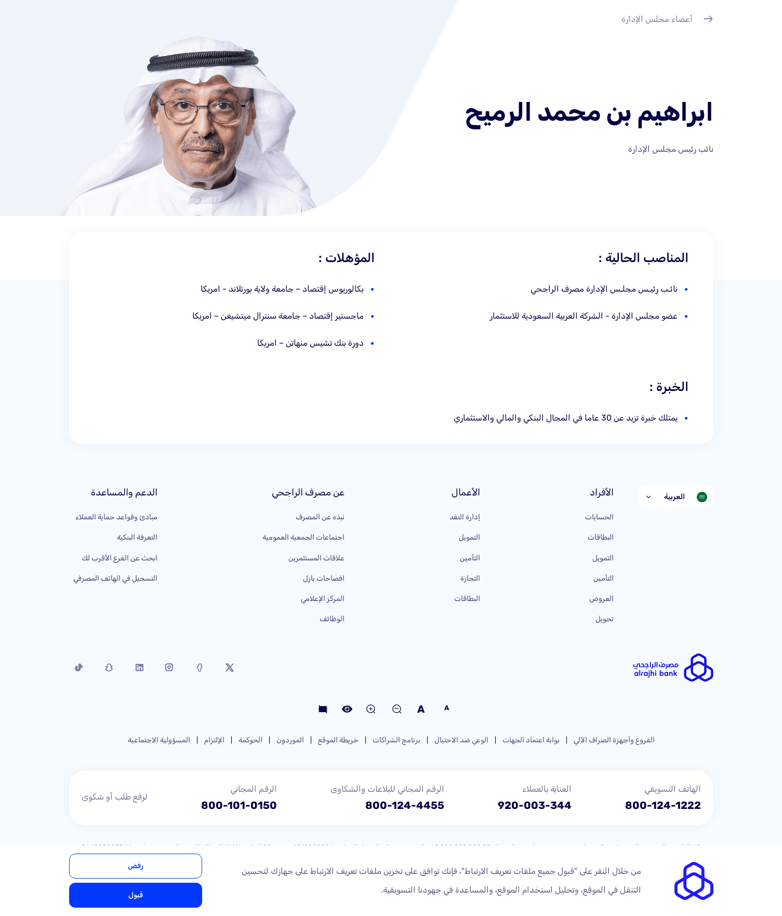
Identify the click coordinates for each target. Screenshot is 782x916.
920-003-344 (535, 805)
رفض (135, 865)
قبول (135, 895)
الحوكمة (250, 740)
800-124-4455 (404, 805)
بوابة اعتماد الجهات (531, 740)
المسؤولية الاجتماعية (159, 740)
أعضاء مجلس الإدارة (667, 20)
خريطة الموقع (338, 740)
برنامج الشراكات (396, 740)
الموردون (290, 740)
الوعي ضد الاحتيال (461, 740)
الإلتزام (214, 740)
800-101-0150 (239, 805)
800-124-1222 (663, 805)
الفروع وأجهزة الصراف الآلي (614, 740)
